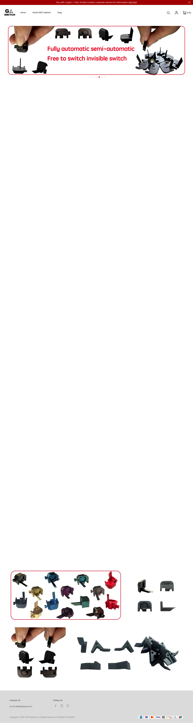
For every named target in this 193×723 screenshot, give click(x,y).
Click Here (132, 2)
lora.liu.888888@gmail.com (21, 706)
